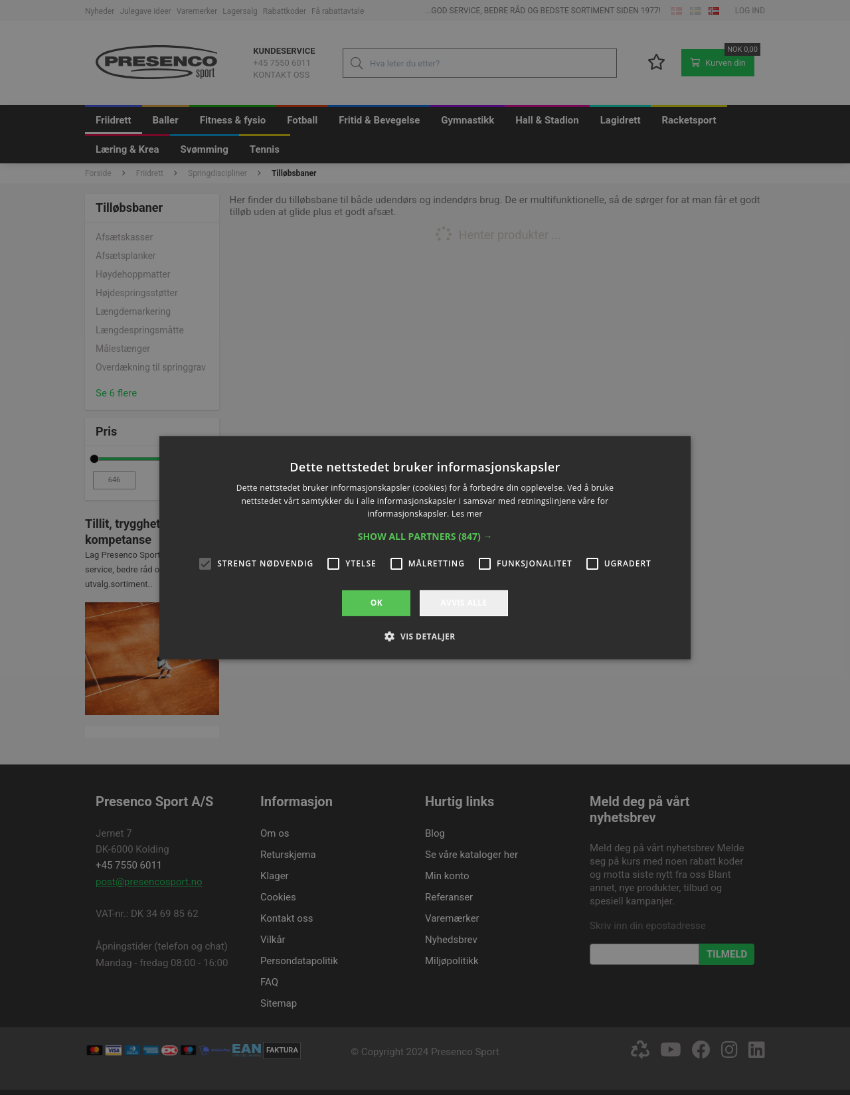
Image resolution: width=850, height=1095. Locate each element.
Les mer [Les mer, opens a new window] (467, 513)
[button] (425, 537)
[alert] (425, 547)
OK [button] (376, 602)
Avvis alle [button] (463, 602)
